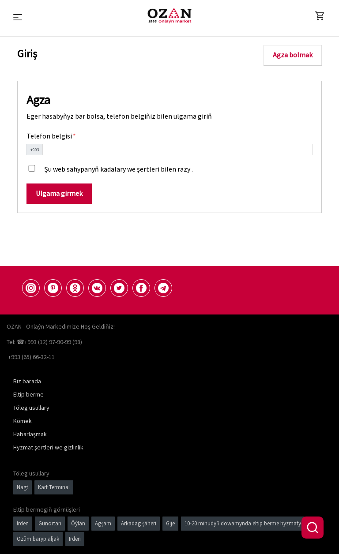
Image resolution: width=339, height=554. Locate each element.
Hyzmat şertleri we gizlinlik (48, 447)
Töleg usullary (31, 408)
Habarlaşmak (30, 434)
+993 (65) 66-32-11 (31, 357)
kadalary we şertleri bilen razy (145, 169)
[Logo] (169, 16)
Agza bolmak (293, 54)
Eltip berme (28, 394)
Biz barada (27, 381)
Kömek (22, 421)
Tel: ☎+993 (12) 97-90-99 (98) (44, 342)
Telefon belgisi (49, 135)
